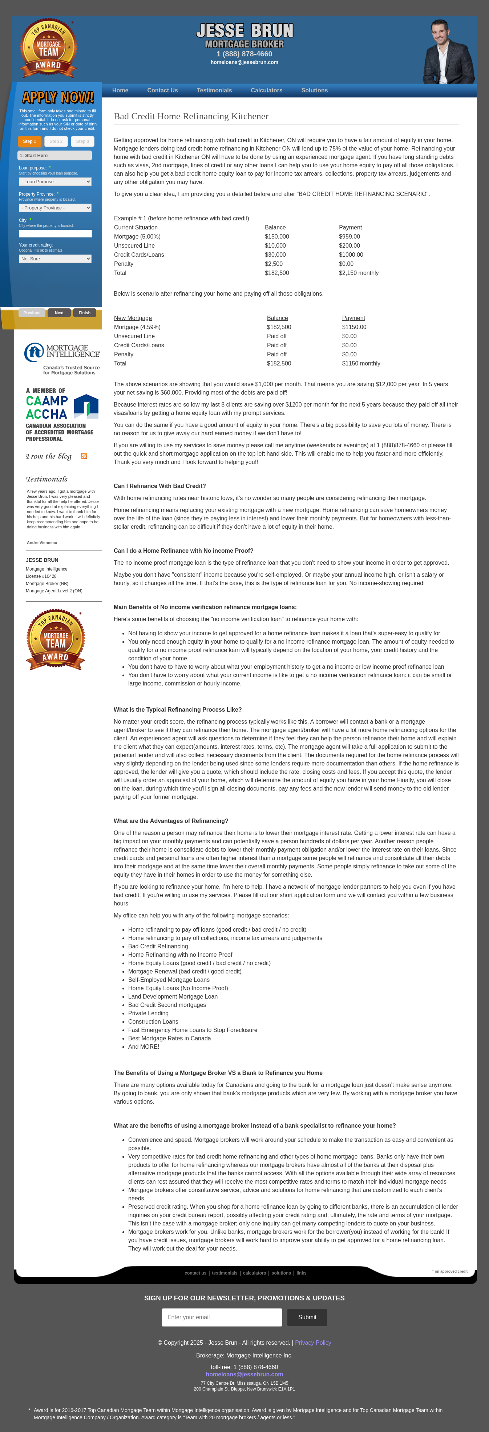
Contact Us (162, 90)
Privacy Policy (313, 1343)
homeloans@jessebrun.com (244, 62)
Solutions (315, 90)
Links (301, 1273)
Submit (307, 1317)
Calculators (267, 90)
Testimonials (214, 90)
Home (120, 90)
